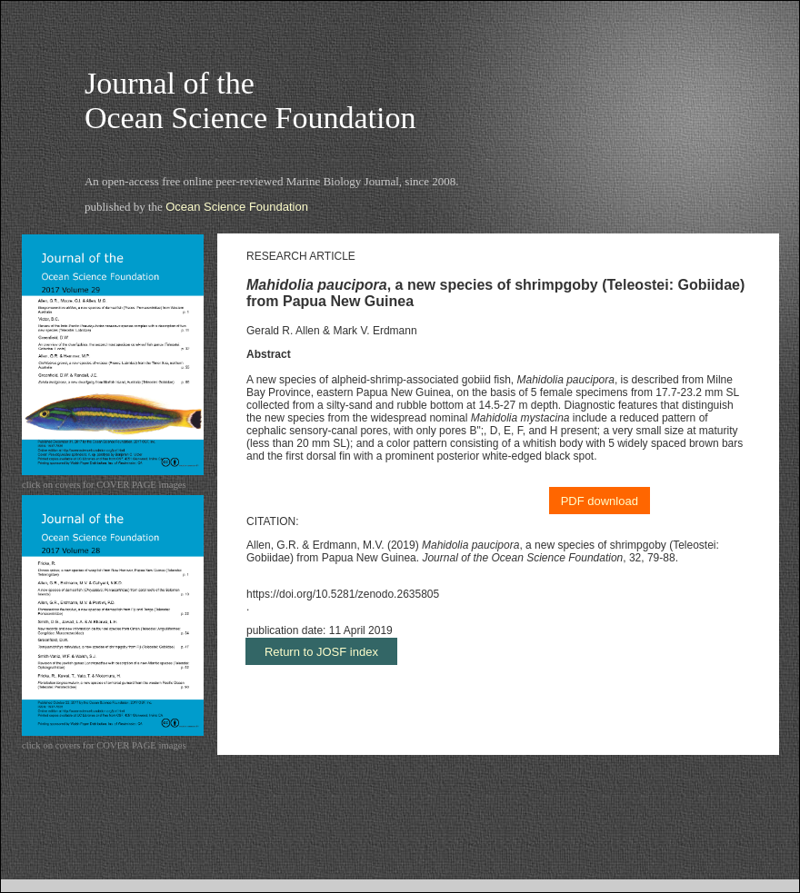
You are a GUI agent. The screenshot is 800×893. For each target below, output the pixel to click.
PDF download (599, 501)
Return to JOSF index (321, 652)
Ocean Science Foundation (236, 206)
